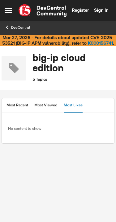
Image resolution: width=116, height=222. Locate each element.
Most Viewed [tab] (46, 105)
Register (80, 10)
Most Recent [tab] (17, 105)
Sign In (101, 10)
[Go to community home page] (42, 10)
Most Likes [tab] (73, 105)
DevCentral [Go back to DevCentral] (17, 27)
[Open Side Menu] (8, 10)
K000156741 (100, 43)
